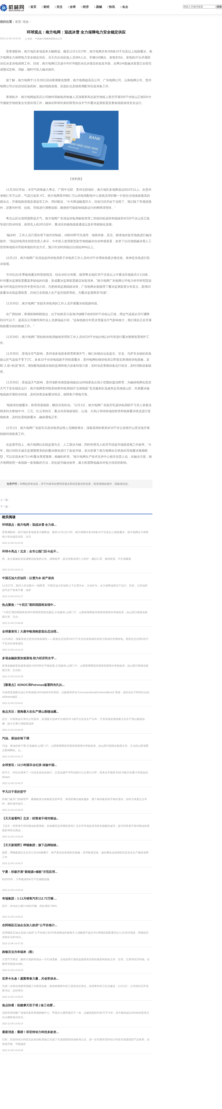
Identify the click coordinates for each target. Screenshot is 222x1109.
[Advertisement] (71, 1082)
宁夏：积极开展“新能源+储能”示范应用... (30, 871)
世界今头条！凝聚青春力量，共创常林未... (30, 978)
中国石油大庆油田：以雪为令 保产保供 (28, 578)
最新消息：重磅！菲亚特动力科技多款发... (30, 1032)
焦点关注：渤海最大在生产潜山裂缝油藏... (30, 711)
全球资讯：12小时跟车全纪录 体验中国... (29, 765)
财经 (45, 6)
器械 (98, 6)
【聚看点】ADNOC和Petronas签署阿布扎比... (33, 684)
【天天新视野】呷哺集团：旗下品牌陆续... (30, 845)
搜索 (219, 6)
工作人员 (28, 472)
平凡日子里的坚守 (14, 791)
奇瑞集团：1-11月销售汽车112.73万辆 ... (29, 898)
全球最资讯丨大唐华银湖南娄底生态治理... (30, 631)
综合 (26, 21)
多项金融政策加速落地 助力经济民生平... (29, 658)
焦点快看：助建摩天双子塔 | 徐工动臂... (28, 1005)
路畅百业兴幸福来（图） (18, 951)
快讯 (111, 6)
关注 (58, 6)
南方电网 (18, 472)
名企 (124, 6)
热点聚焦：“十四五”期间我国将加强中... (29, 604)
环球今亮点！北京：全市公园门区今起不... (30, 551)
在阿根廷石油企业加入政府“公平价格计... (29, 925)
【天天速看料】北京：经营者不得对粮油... (30, 818)
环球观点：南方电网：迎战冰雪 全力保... (29, 524)
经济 (85, 6)
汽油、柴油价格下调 (15, 738)
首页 (32, 6)
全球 (72, 6)
